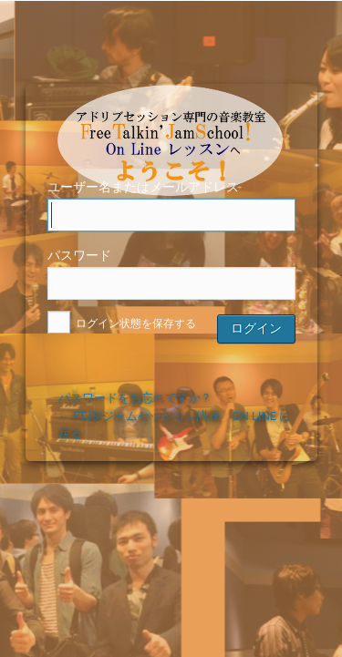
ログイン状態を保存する (122, 323)
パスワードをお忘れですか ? (133, 398)
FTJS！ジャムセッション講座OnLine (174, 114)
